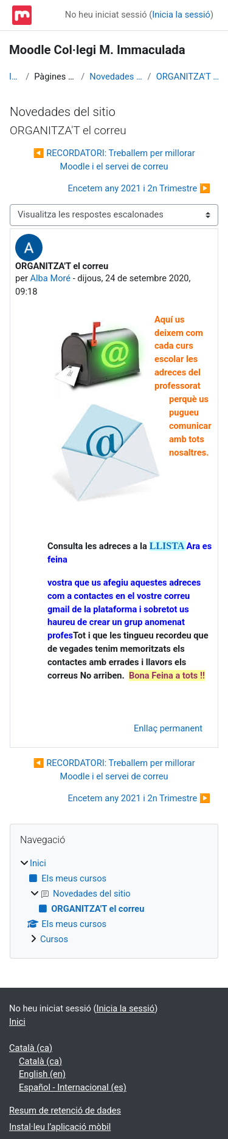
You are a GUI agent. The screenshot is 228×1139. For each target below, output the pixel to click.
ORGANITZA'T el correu (187, 76)
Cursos (54, 939)
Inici (15, 76)
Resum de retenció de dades (65, 1110)
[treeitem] (114, 901)
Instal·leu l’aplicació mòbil (60, 1126)
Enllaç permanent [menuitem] (168, 728)
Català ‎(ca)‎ (30, 1047)
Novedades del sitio (115, 76)
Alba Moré (50, 278)
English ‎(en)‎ (42, 1074)
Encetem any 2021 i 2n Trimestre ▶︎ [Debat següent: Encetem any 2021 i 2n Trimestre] (139, 188)
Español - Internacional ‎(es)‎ (72, 1087)
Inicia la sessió (181, 14)
